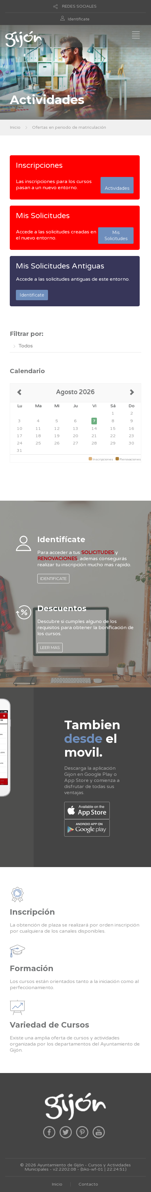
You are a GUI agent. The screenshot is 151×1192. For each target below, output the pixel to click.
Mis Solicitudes (43, 215)
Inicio (15, 127)
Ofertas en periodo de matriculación (69, 127)
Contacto (88, 1184)
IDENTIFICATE (53, 578)
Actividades (117, 185)
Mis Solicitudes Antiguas (60, 266)
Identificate (79, 19)
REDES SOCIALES (79, 6)
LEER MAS (50, 647)
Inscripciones (39, 165)
